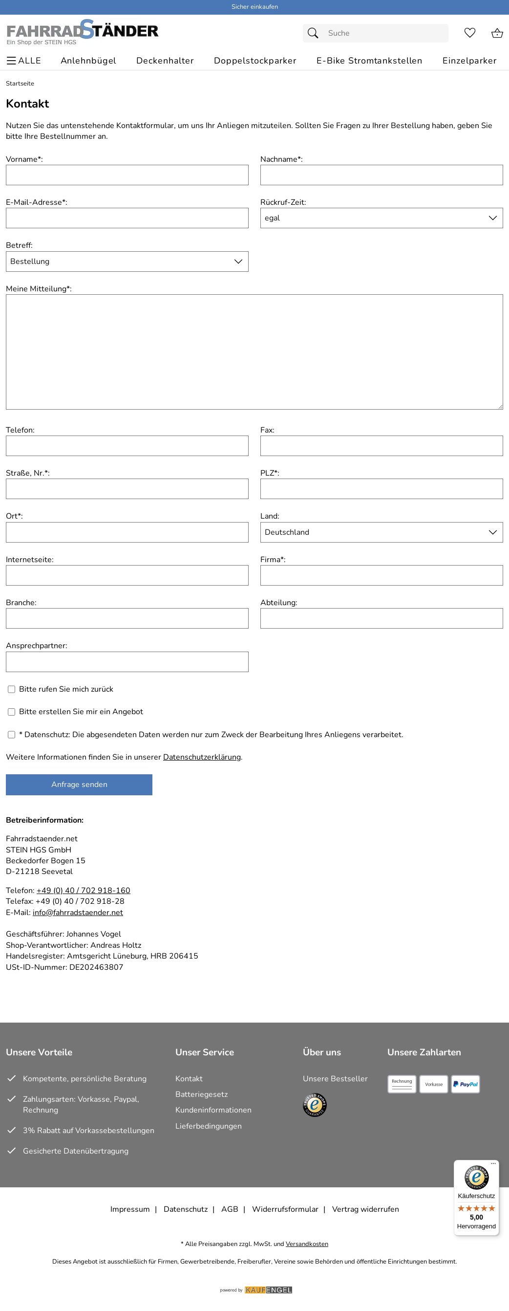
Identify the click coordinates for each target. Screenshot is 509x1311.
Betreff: (19, 245)
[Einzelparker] (470, 60)
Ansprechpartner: (36, 645)
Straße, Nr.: (28, 473)
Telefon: (20, 430)
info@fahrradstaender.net (78, 912)
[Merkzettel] (470, 33)
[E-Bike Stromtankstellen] (370, 60)
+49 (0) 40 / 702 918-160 (83, 890)
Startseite (20, 84)
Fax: (267, 430)
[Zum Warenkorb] (497, 33)
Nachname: (281, 159)
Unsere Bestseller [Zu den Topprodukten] (335, 1078)
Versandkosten (307, 1244)
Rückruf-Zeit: (283, 202)
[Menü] (493, 1166)
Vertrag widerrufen (365, 1209)
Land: (269, 516)
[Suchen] (315, 33)
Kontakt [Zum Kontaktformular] (189, 1078)
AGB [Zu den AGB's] (229, 1209)
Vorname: (24, 159)
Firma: (273, 559)
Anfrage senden (79, 784)
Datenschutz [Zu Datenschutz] (186, 1209)
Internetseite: (30, 559)
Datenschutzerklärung (202, 757)
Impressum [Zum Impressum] (130, 1209)
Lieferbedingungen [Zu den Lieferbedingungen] (208, 1126)
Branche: (21, 602)
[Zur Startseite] (82, 33)
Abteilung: (278, 602)
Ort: (14, 516)
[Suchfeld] (375, 33)
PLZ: (269, 473)
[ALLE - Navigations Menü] (25, 61)
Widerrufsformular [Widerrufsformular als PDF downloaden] (285, 1209)
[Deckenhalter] (165, 60)
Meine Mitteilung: (39, 289)
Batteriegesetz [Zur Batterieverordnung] (201, 1094)
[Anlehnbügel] (89, 60)
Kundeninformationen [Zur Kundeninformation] (213, 1110)
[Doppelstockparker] (255, 60)
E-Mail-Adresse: (36, 202)
